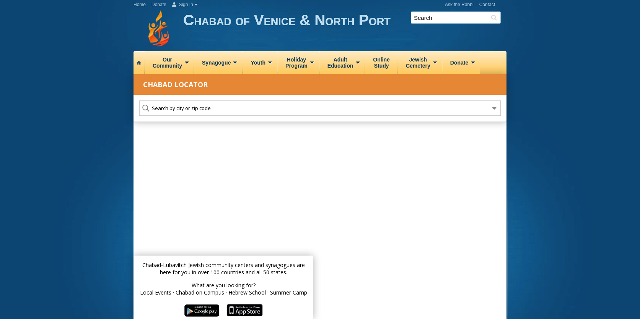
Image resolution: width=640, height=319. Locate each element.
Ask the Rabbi (459, 4)
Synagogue (216, 63)
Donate (158, 4)
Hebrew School (247, 292)
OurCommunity (167, 63)
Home (140, 4)
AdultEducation (340, 63)
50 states (274, 272)
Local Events (155, 292)
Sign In (182, 4)
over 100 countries (221, 272)
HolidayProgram (296, 63)
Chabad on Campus (200, 292)
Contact (487, 4)
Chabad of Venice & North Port (344, 29)
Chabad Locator (175, 84)
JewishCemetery (418, 63)
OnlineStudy (381, 63)
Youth (258, 63)
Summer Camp (288, 292)
